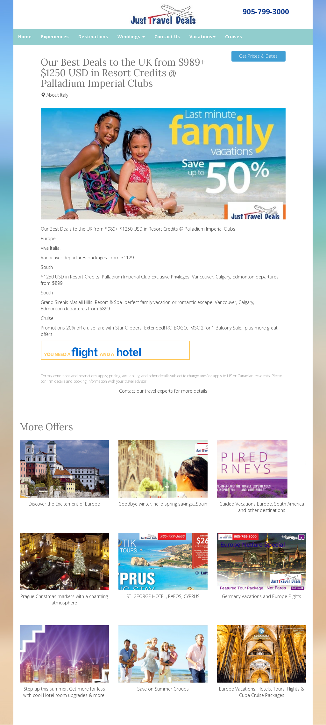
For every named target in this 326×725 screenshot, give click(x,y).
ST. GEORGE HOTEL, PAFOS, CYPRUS (163, 566)
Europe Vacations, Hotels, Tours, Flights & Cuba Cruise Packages (261, 661)
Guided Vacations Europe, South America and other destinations (261, 476)
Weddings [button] (131, 36)
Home (25, 36)
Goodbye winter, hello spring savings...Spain (163, 473)
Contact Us (167, 36)
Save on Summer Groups (163, 658)
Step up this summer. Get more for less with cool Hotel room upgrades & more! (64, 661)
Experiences (55, 36)
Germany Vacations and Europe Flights (261, 566)
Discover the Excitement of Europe (64, 473)
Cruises (233, 36)
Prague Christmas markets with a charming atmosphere (64, 569)
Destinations (93, 36)
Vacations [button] (202, 36)
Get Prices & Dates (258, 56)
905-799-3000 (266, 12)
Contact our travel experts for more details (163, 391)
